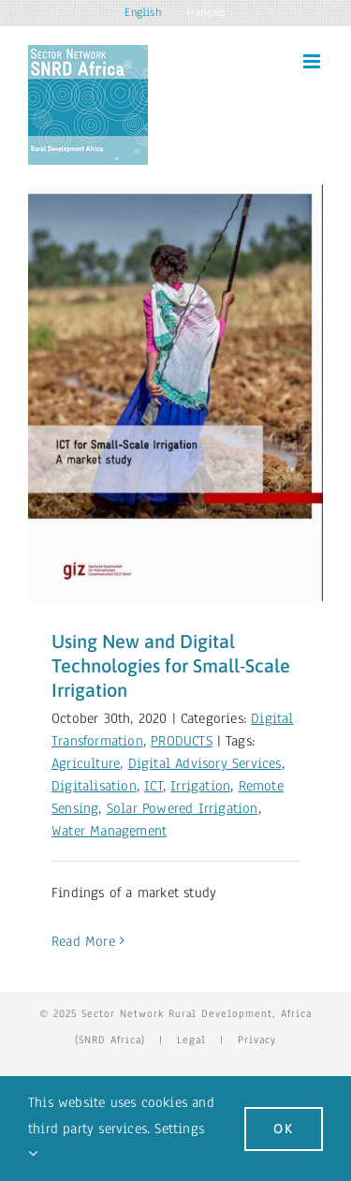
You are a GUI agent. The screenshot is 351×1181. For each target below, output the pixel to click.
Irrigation (200, 785)
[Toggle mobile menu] (313, 61)
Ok (283, 1128)
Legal (191, 1039)
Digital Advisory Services (205, 763)
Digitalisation (94, 785)
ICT (153, 785)
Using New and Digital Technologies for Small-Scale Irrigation (170, 665)
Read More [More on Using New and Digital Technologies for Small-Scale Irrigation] (83, 941)
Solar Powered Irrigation (182, 808)
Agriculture (85, 763)
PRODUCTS (181, 740)
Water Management (109, 830)
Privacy (257, 1039)
